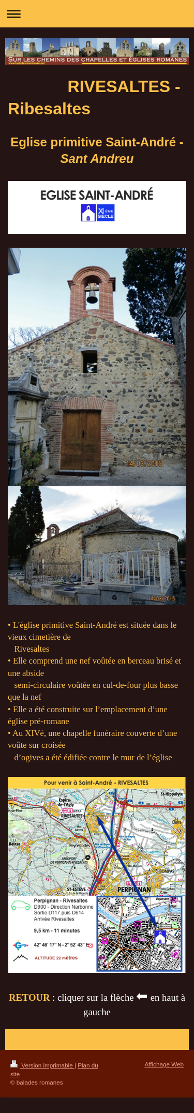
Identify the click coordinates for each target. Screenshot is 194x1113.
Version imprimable (42, 1065)
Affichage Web (164, 1064)
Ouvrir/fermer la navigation (97, 14)
